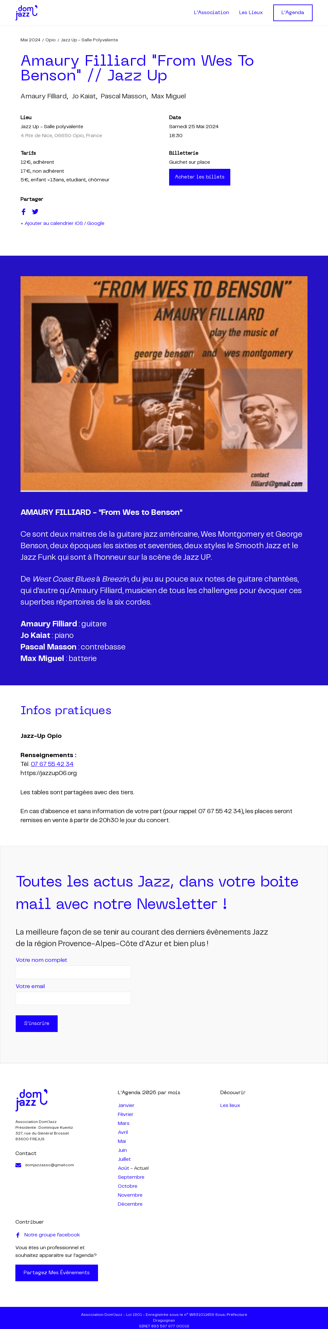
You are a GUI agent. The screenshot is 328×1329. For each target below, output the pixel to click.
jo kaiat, (84, 96)
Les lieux (230, 1105)
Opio (50, 40)
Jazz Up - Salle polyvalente (89, 40)
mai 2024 (30, 40)
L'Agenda (293, 12)
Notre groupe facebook (47, 1235)
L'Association (211, 12)
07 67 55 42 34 (52, 764)
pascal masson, (124, 96)
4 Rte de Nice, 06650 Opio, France (61, 135)
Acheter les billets (200, 177)
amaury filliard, (44, 96)
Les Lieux (251, 12)
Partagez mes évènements (57, 1272)
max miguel (169, 96)
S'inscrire (36, 1023)
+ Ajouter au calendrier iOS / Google (62, 223)
